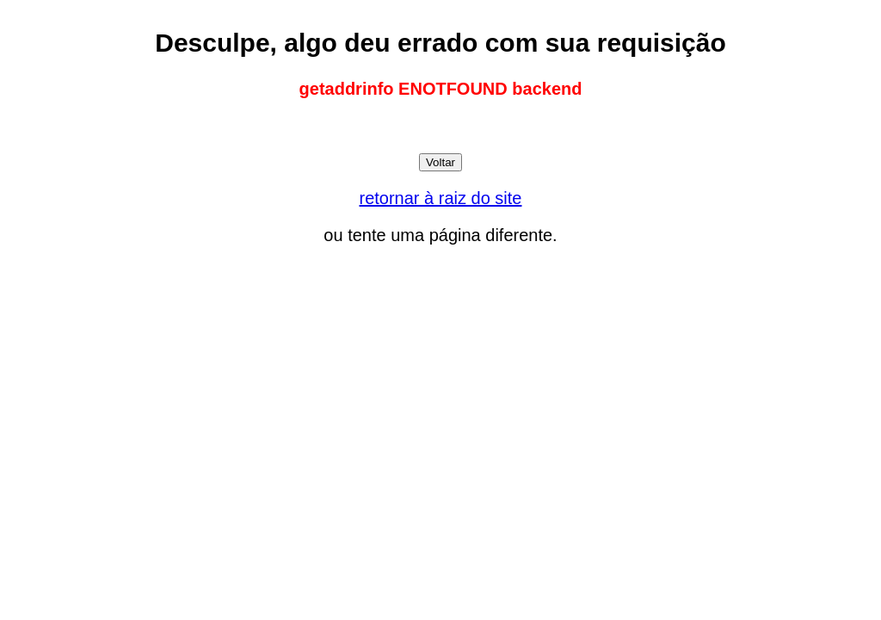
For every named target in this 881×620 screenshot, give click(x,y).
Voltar (440, 162)
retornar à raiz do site (441, 198)
